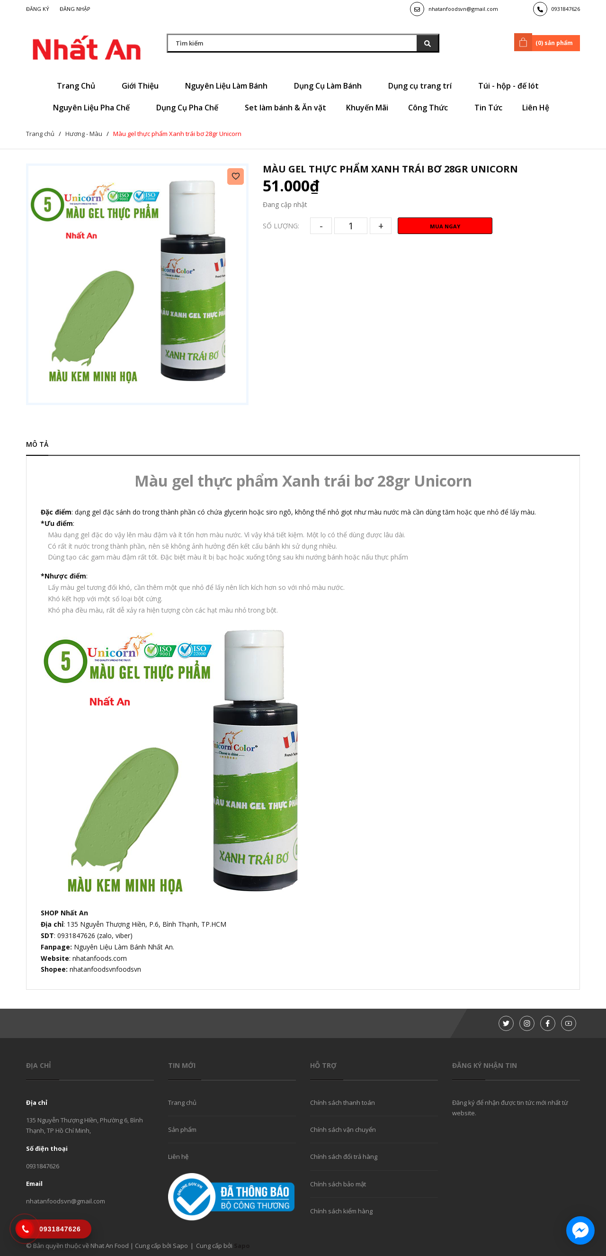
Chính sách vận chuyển (343, 1129)
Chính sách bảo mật (338, 1184)
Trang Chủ (79, 86)
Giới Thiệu (143, 86)
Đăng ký (37, 8)
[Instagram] (527, 1023)
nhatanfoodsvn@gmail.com (463, 8)
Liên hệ (178, 1156)
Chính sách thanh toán (342, 1102)
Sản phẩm (182, 1129)
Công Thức (431, 107)
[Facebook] (547, 1023)
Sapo (242, 1245)
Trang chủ (182, 1102)
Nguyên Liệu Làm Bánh (229, 86)
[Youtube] (568, 1023)
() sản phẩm (545, 42)
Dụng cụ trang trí (423, 86)
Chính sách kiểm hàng (341, 1211)
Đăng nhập (75, 8)
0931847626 (566, 8)
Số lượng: (281, 225)
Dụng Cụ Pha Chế (190, 107)
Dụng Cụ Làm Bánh (331, 86)
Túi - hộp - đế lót (511, 86)
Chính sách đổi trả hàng (343, 1156)
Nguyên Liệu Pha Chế (94, 107)
